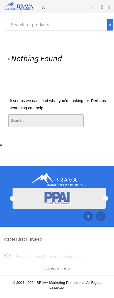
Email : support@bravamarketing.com (48, 256)
